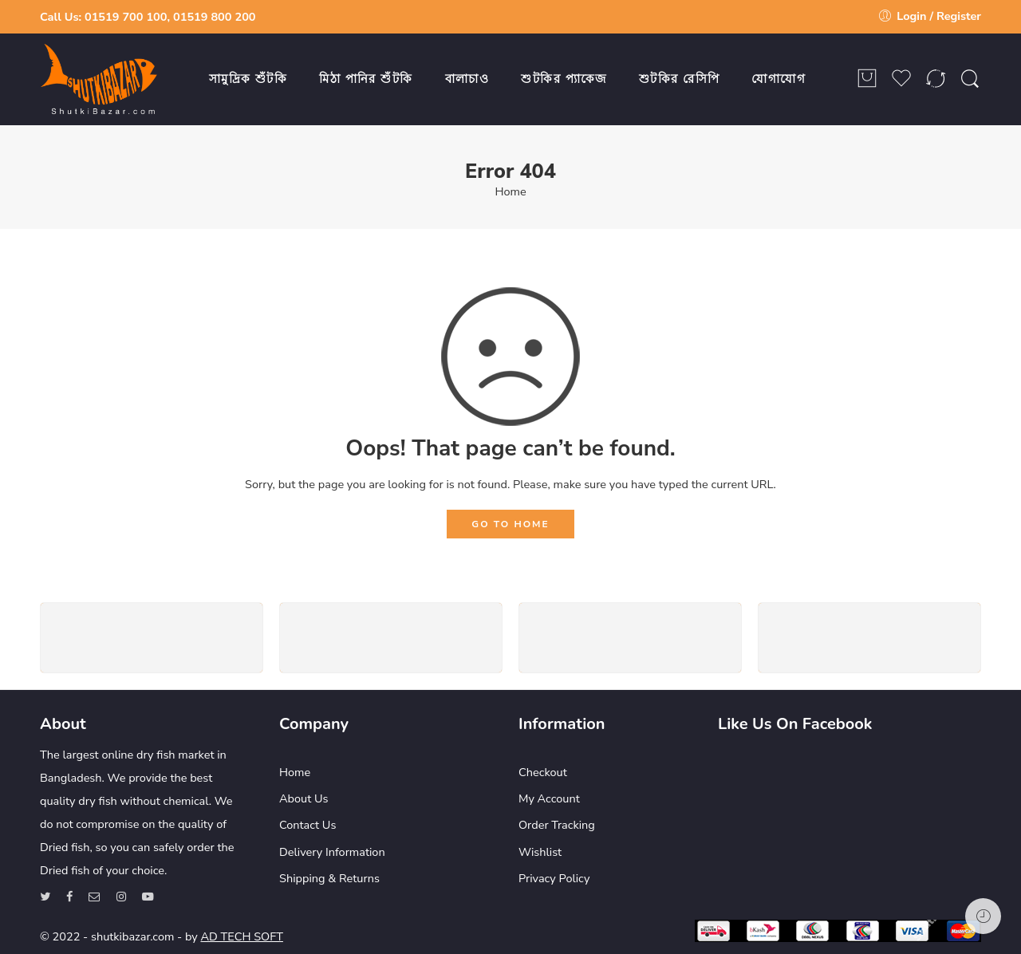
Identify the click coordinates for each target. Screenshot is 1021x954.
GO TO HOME (510, 524)
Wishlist (540, 852)
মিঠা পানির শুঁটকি (365, 79)
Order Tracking (556, 825)
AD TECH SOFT (241, 936)
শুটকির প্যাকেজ (564, 79)
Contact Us (307, 825)
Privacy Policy (553, 878)
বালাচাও (467, 79)
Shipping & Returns (329, 878)
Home (510, 192)
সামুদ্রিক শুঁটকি (248, 79)
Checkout (542, 772)
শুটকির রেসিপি (679, 79)
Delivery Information (332, 852)
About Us (304, 798)
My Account (549, 798)
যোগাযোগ (778, 79)
